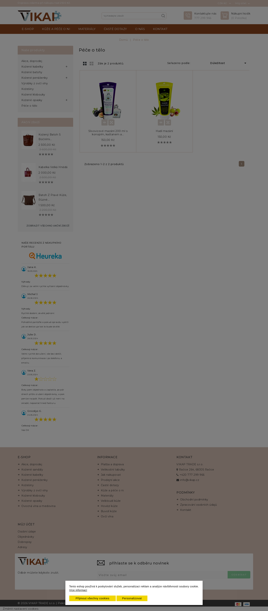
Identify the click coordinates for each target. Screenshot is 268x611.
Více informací (78, 590)
